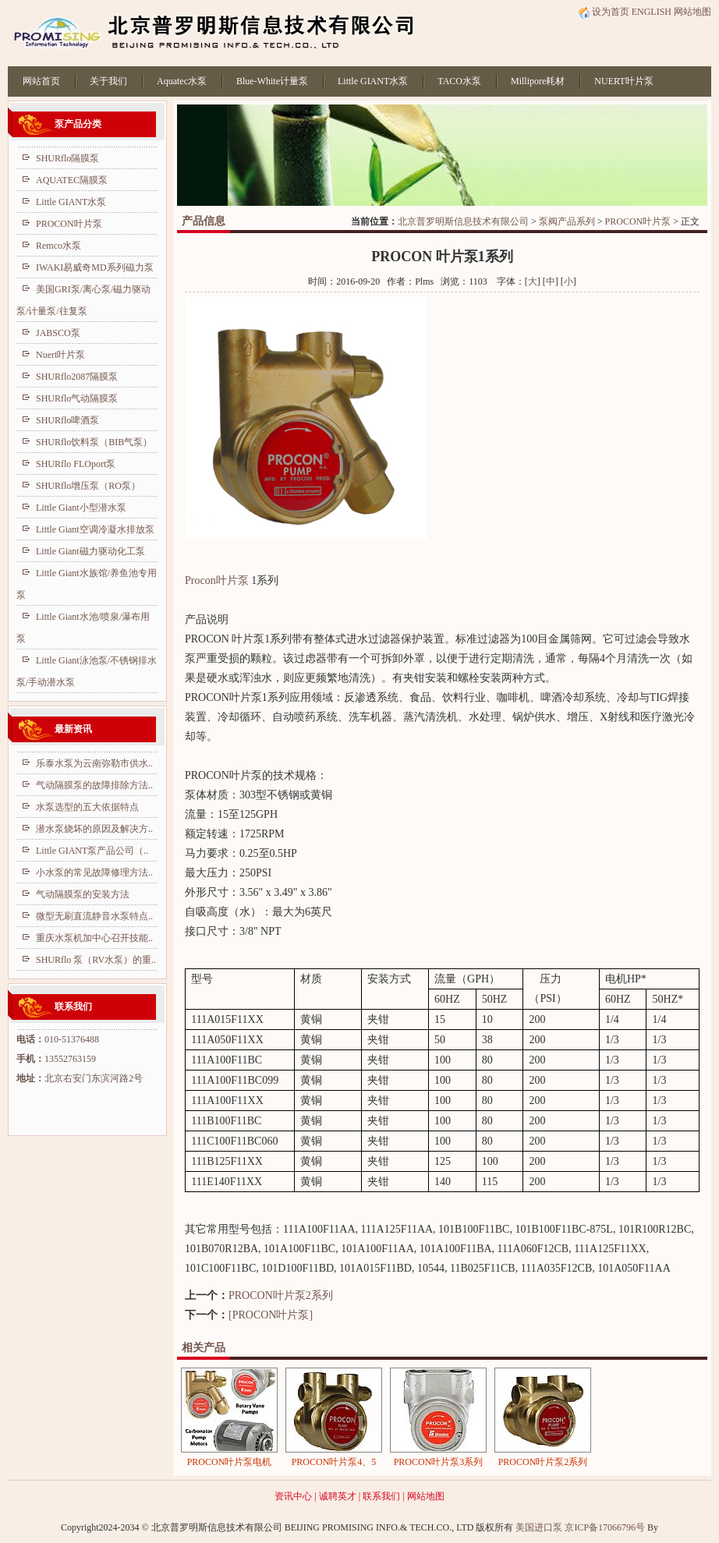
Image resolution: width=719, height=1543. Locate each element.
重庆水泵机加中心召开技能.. (94, 938)
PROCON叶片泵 (638, 221)
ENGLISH (651, 11)
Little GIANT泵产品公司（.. (92, 850)
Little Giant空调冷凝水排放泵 (95, 529)
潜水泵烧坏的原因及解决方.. (94, 828)
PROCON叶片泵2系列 (280, 1295)
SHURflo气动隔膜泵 (77, 398)
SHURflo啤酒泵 (67, 420)
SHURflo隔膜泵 (67, 158)
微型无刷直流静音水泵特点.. (94, 916)
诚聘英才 (337, 1496)
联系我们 (381, 1496)
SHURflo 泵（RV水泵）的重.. (96, 959)
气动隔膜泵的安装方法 (82, 894)
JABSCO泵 (58, 332)
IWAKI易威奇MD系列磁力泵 (95, 267)
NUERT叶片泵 (623, 81)
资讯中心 (293, 1496)
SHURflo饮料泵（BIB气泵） (94, 442)
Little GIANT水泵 (373, 81)
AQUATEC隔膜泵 (72, 180)
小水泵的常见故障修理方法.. (94, 872)
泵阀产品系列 (567, 221)
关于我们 (108, 81)
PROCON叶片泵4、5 (334, 1461)
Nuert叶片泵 (60, 354)
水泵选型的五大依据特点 (87, 807)
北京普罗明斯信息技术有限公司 (463, 221)
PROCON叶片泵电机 (229, 1461)
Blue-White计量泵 (272, 81)
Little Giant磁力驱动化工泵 (90, 551)
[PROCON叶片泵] (270, 1315)
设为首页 (603, 11)
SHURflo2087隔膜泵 (77, 376)
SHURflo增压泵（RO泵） (88, 485)
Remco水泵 (58, 245)
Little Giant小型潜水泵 (81, 507)
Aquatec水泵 (182, 81)
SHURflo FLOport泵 (75, 463)
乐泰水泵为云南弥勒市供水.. (94, 763)
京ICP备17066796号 (605, 1527)
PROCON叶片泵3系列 (438, 1461)
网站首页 (41, 81)
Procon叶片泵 (217, 580)
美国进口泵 (538, 1527)
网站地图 (692, 11)
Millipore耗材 (538, 81)
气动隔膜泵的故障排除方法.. (94, 785)
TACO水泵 (459, 81)
